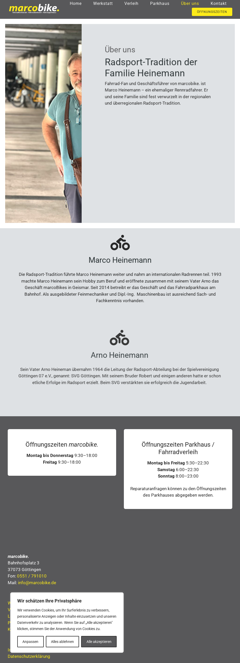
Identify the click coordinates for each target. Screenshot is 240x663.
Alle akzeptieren (99, 642)
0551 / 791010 (32, 577)
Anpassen (30, 642)
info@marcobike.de (37, 583)
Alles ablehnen (62, 642)
